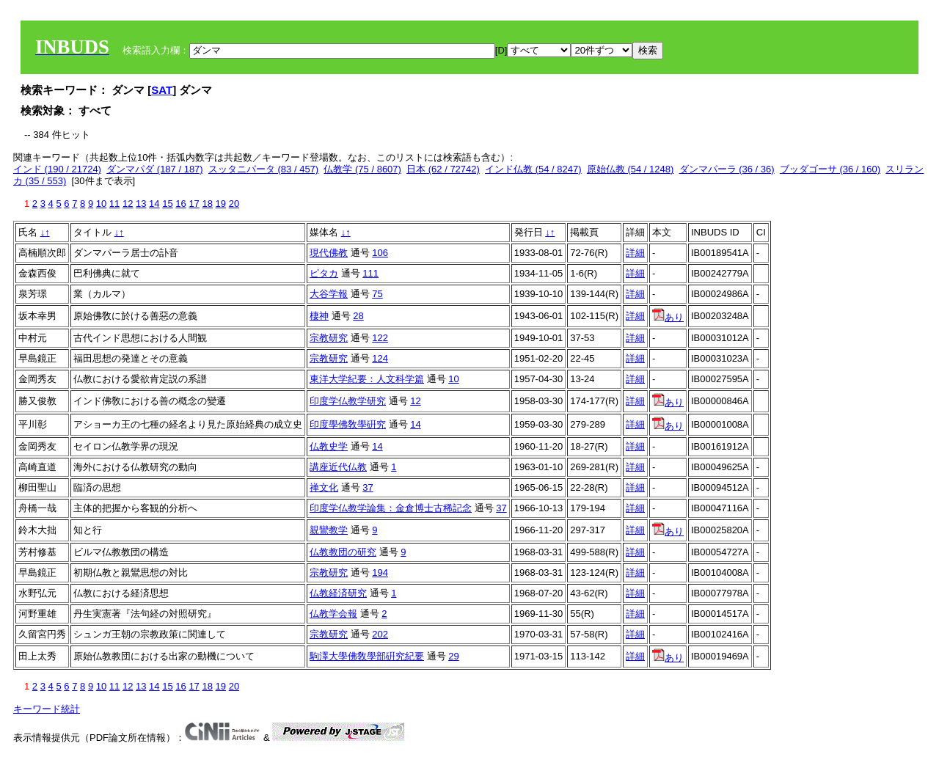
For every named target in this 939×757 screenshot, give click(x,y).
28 (358, 315)
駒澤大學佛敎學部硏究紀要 (367, 656)
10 (101, 203)
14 (154, 203)
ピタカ (324, 273)
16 (180, 203)
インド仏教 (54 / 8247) (533, 169)
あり (668, 317)
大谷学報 (329, 293)
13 (141, 203)
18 (207, 203)
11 (114, 203)
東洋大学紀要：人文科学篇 (367, 378)
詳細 (635, 252)
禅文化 (324, 487)
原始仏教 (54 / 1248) (630, 169)
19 (221, 203)
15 (167, 203)
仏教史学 (329, 446)
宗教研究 (329, 337)
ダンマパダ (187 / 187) (154, 169)
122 (380, 337)
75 (377, 293)
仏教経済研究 (338, 593)
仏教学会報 (333, 613)
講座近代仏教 (338, 466)
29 (453, 656)
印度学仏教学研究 (348, 400)
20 (234, 203)
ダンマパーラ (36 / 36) (727, 169)
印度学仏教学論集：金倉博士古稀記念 (391, 507)
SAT (161, 90)
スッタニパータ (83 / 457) (263, 169)
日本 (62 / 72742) (443, 169)
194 (380, 572)
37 (367, 487)
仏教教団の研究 (343, 551)
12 (128, 203)
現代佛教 (329, 252)
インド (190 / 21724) (57, 169)
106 (380, 252)
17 (194, 203)
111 (370, 273)
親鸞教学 (329, 529)
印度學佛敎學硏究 (348, 424)
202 (380, 634)
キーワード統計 (46, 708)
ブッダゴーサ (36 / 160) (830, 169)
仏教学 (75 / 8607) (362, 169)
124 (380, 358)
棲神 (319, 315)
